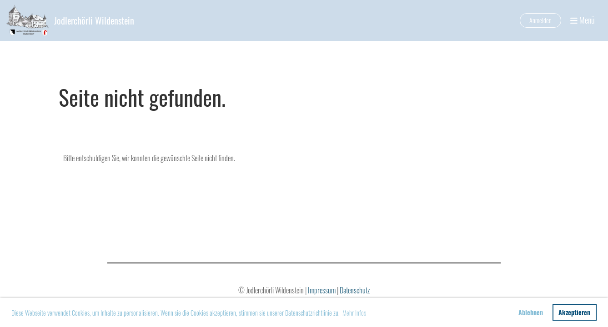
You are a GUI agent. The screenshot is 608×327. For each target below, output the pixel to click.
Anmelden (540, 20)
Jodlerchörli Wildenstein (94, 20)
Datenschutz (355, 290)
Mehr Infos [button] (354, 312)
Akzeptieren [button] (574, 312)
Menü (582, 20)
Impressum (322, 290)
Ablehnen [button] (530, 312)
